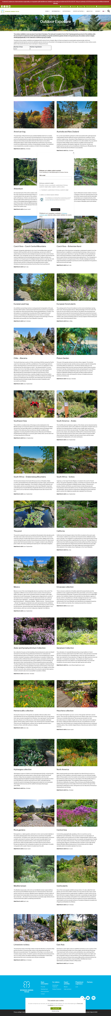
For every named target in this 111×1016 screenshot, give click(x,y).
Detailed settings (55, 1011)
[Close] (73, 153)
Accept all (56, 1008)
